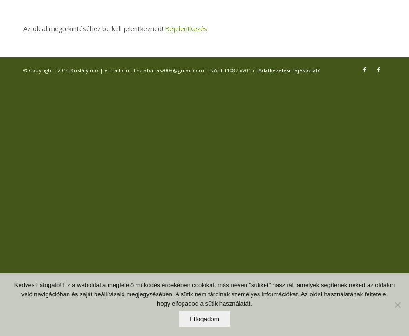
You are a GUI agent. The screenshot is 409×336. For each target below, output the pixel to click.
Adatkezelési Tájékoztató (290, 70)
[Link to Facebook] (365, 70)
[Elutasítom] (397, 304)
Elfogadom (204, 318)
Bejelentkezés (185, 28)
